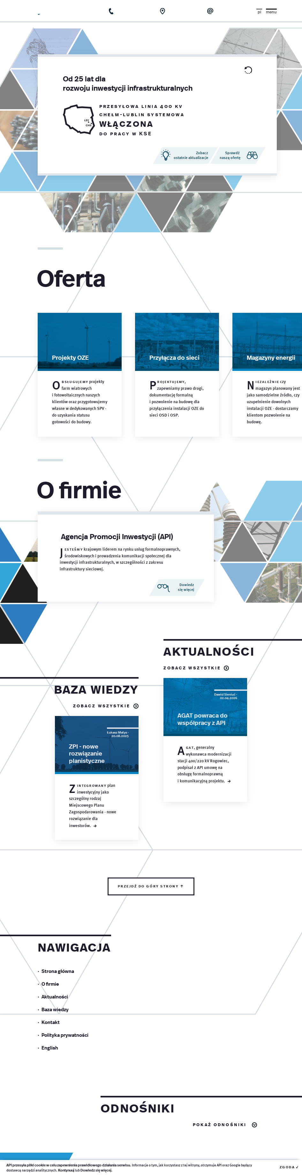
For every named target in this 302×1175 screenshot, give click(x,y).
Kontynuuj (66, 1170)
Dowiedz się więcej (95, 1170)
